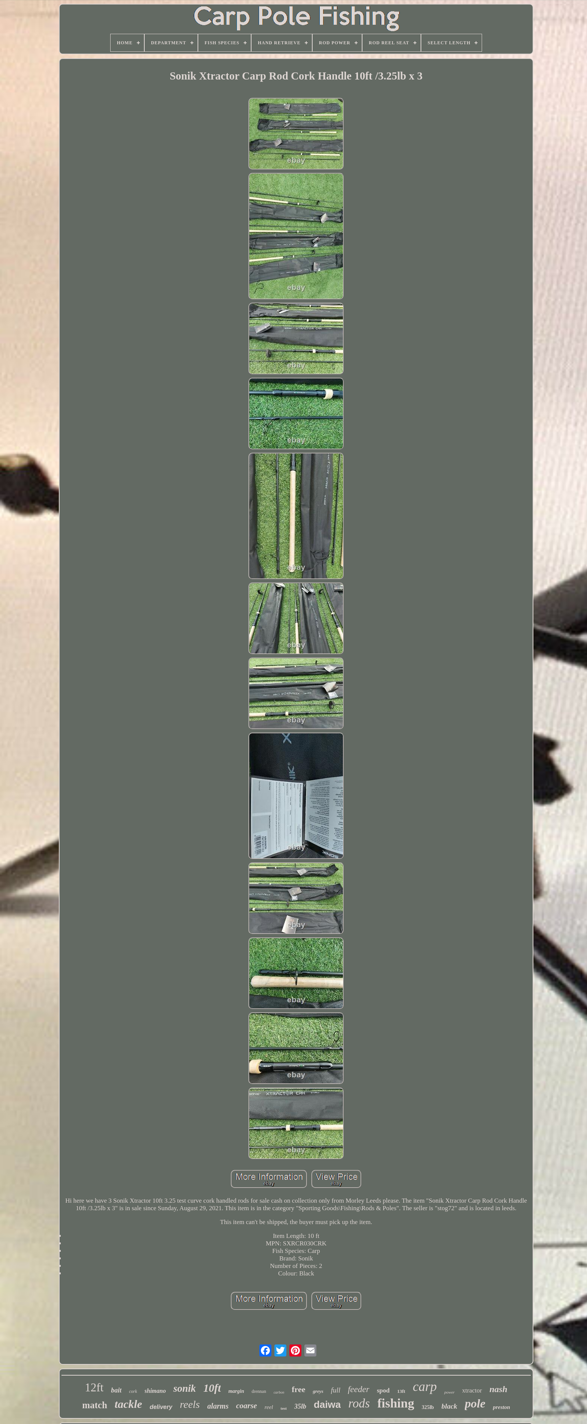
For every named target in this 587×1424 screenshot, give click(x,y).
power (449, 1392)
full (335, 1390)
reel (269, 1407)
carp (425, 1386)
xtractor (472, 1390)
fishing (395, 1403)
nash (499, 1389)
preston (501, 1407)
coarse (246, 1405)
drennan (259, 1391)
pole (475, 1403)
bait (116, 1390)
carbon (279, 1392)
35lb (300, 1406)
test (283, 1408)
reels (190, 1404)
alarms (218, 1406)
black (449, 1406)
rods (359, 1403)
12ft (94, 1387)
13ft (401, 1391)
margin (236, 1391)
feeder (358, 1389)
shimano (155, 1391)
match (94, 1405)
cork (133, 1391)
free (298, 1389)
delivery (161, 1407)
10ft (212, 1388)
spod (383, 1390)
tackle (128, 1404)
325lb (428, 1407)
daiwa (327, 1404)
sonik (184, 1388)
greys (318, 1391)
